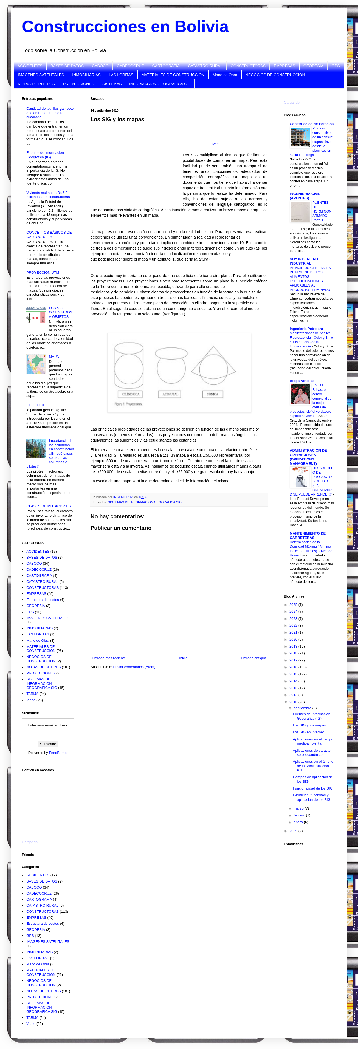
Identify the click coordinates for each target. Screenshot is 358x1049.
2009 (293, 831)
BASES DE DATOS (67, 66)
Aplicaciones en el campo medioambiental (313, 741)
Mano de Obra (225, 75)
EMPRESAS (284, 66)
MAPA (54, 356)
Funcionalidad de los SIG (312, 788)
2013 (293, 688)
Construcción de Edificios (312, 124)
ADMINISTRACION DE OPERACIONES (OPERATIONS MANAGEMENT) (308, 457)
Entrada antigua (253, 658)
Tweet (216, 144)
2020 (293, 639)
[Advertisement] (49, 802)
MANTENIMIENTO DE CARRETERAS (308, 535)
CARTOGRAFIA (166, 66)
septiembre (303, 708)
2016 (293, 667)
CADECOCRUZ (130, 66)
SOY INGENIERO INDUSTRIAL (304, 261)
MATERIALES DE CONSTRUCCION (173, 75)
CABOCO (100, 66)
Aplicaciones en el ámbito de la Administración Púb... (313, 765)
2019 (293, 646)
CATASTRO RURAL (205, 66)
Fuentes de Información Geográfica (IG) (45, 155)
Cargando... (31, 842)
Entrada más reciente (109, 658)
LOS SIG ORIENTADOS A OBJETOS (60, 312)
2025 (293, 605)
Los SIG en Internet (308, 732)
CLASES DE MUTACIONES (48, 506)
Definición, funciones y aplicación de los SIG (311, 797)
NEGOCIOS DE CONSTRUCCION (275, 75)
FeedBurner (58, 753)
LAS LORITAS (121, 75)
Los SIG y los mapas (309, 725)
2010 (293, 702)
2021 (293, 632)
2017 (293, 660)
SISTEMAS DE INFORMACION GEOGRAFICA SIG (146, 84)
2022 (293, 625)
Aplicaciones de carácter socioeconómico (312, 752)
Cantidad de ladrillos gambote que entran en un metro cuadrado (50, 112)
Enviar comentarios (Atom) (134, 667)
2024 (293, 611)
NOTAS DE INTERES (36, 84)
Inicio (183, 658)
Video (30, 700)
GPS (336, 66)
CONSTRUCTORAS (248, 66)
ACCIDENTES (30, 66)
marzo (299, 808)
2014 (293, 681)
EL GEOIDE (36, 405)
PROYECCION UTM (42, 272)
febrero (300, 815)
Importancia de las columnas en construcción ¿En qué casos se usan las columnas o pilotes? (50, 453)
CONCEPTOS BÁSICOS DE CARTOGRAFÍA (49, 234)
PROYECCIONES (78, 84)
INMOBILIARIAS (86, 75)
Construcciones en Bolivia (125, 26)
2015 (293, 674)
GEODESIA (313, 66)
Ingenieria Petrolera (306, 329)
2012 (293, 695)
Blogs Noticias (302, 381)
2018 (293, 653)
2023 (293, 619)
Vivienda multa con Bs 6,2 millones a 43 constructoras (48, 195)
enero (299, 822)
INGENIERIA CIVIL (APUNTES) (305, 196)
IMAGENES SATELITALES (41, 75)
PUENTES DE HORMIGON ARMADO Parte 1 (321, 211)
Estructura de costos (42, 600)
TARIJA (32, 694)
